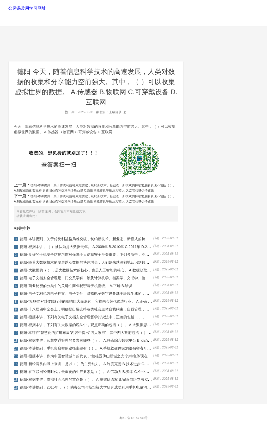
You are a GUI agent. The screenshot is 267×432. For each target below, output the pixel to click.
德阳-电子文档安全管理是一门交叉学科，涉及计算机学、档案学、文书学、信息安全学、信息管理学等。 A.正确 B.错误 (116, 278)
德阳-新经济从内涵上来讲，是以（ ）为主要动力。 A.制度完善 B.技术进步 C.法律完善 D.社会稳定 (99, 364)
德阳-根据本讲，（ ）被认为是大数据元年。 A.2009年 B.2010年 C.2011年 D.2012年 (88, 247)
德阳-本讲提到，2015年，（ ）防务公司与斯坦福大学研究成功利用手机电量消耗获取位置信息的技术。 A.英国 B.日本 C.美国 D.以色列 (129, 387)
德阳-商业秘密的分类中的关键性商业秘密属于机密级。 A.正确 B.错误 (76, 286)
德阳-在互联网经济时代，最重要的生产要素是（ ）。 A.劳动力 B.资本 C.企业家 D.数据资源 (94, 372)
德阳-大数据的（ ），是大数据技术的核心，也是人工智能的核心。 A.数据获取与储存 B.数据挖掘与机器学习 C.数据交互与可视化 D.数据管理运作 (138, 270)
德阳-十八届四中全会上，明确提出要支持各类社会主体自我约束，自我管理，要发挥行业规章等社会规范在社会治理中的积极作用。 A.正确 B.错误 (138, 309)
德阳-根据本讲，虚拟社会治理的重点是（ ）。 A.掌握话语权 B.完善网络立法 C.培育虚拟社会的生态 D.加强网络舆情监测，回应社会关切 (130, 379)
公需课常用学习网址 (27, 8)
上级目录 (115, 112)
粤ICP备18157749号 (133, 418)
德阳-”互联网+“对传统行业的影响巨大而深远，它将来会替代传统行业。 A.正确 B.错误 (89, 301)
